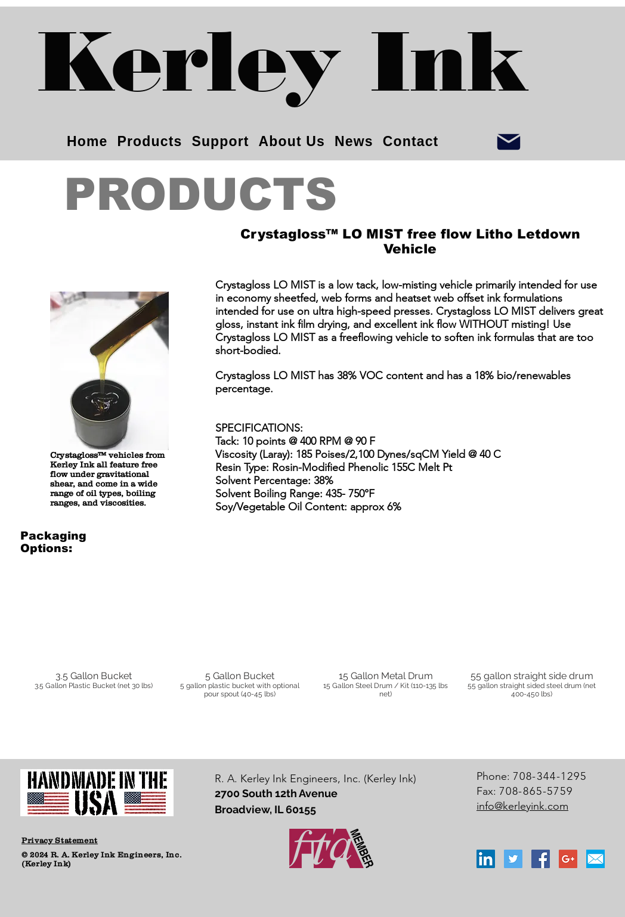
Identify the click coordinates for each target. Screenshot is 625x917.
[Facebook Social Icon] (540, 859)
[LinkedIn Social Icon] (486, 859)
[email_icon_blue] (595, 859)
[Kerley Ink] (283, 72)
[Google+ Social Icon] (568, 859)
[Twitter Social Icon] (513, 859)
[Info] (508, 141)
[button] (93, 647)
